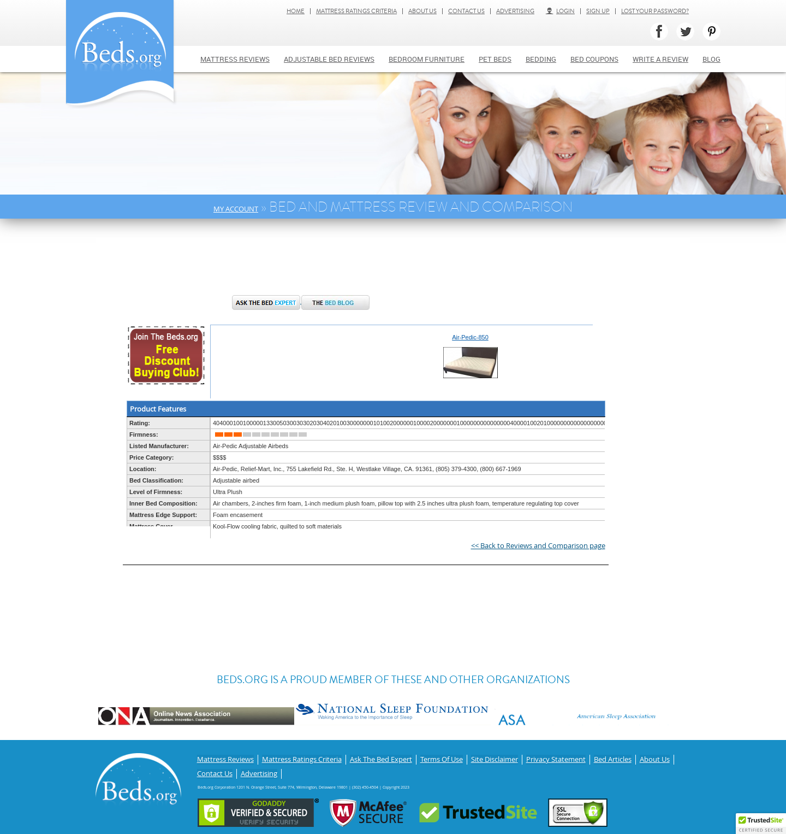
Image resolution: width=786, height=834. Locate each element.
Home (296, 11)
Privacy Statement (556, 758)
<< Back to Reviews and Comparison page (538, 545)
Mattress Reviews (235, 59)
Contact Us (466, 11)
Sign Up (598, 11)
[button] (761, 823)
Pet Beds (495, 59)
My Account (235, 209)
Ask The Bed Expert (381, 758)
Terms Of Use (441, 758)
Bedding (541, 59)
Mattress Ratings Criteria (356, 11)
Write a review (660, 59)
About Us (422, 11)
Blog (711, 59)
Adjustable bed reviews (329, 59)
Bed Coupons (594, 59)
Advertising (515, 11)
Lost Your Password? (655, 11)
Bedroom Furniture (427, 59)
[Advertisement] (302, 262)
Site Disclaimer (494, 758)
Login (560, 11)
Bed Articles (613, 758)
